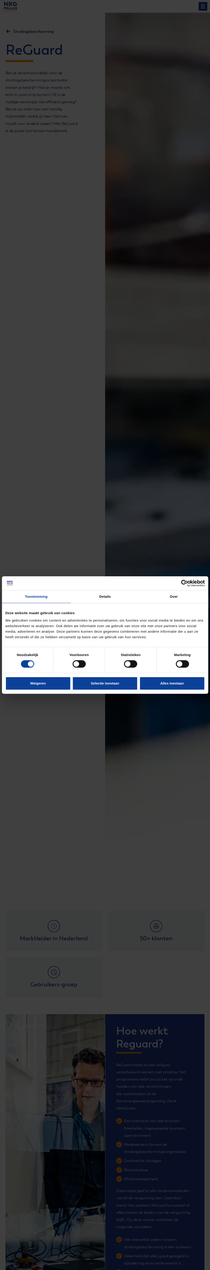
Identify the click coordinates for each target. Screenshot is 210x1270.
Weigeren (38, 683)
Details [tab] (105, 596)
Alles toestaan (172, 683)
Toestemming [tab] (36, 596)
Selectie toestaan (105, 683)
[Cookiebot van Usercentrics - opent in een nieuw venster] (184, 583)
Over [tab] (174, 596)
